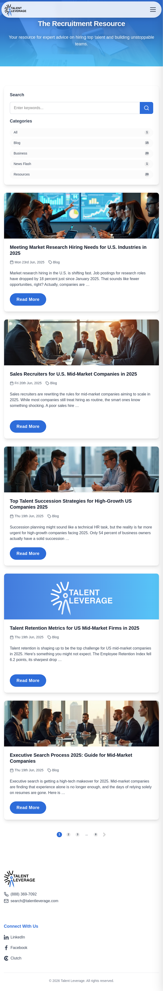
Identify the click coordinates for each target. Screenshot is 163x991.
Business (81, 153)
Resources (81, 174)
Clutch (12, 958)
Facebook (15, 947)
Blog (56, 262)
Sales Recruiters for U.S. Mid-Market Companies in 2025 (73, 374)
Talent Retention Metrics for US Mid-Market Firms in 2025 (74, 628)
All (81, 132)
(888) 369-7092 (20, 894)
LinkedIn (14, 937)
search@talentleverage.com (31, 901)
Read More (28, 299)
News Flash (81, 164)
